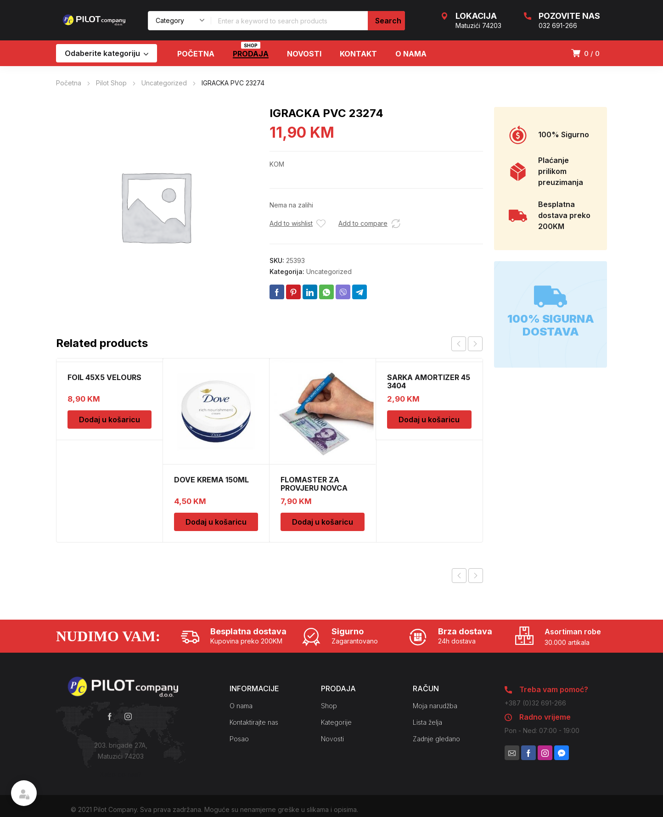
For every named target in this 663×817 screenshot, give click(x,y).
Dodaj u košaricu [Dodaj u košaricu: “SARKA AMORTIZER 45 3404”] (429, 419)
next (475, 343)
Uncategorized (164, 83)
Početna (68, 83)
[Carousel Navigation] (467, 343)
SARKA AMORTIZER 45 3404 (428, 381)
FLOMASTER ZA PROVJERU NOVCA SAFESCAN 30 (314, 488)
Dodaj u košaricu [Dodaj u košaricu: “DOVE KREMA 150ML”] (216, 521)
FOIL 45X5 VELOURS (104, 377)
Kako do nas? (120, 774)
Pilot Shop (111, 83)
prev (458, 343)
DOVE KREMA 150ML (211, 479)
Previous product (459, 575)
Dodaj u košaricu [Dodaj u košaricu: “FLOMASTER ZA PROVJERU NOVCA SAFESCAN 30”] (322, 521)
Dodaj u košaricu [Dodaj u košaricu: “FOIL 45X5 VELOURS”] (109, 419)
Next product (475, 575)
